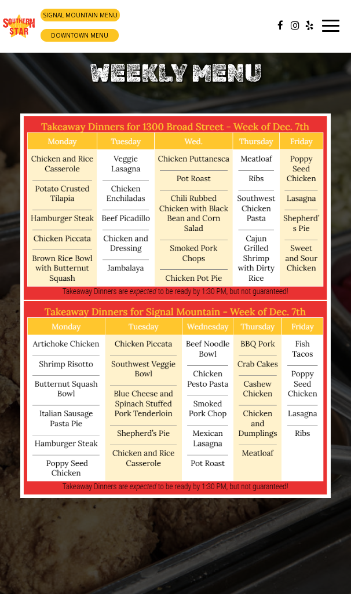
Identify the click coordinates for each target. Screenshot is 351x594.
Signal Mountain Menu (80, 15)
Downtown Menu (79, 35)
